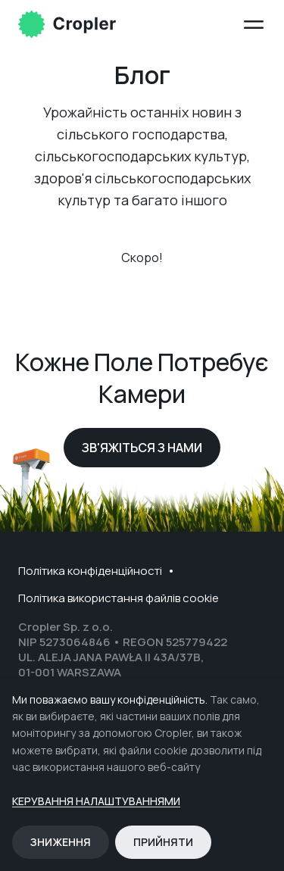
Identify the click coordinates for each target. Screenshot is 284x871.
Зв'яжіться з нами (142, 447)
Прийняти (163, 842)
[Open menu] (254, 24)
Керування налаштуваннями (96, 801)
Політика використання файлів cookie (118, 598)
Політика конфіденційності (90, 571)
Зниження (60, 842)
